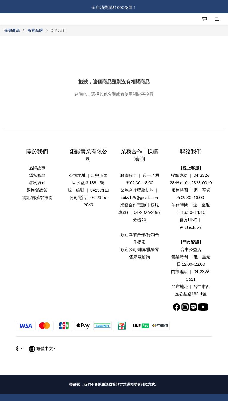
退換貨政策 (37, 189)
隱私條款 (37, 175)
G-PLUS (58, 30)
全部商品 (12, 30)
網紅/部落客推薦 (37, 197)
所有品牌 (35, 30)
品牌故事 (37, 167)
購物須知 (37, 182)
